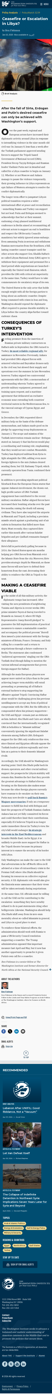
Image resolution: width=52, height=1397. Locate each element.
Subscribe (6, 1321)
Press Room (7, 1318)
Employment (7, 1386)
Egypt (6, 1245)
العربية (31, 35)
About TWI (7, 1355)
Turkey (7, 1250)
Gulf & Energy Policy (36, 1228)
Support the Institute (25, 1355)
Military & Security (12, 1232)
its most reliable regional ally (26, 351)
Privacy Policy (23, 1386)
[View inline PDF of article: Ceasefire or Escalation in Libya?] (26, 1017)
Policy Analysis (10, 12)
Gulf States (34, 1245)
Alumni (42, 1355)
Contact (5, 1315)
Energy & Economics (13, 1228)
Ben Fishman (12, 30)
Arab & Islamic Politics (14, 1223)
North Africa (19, 1245)
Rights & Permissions (11, 1389)
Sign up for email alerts (20, 1264)
